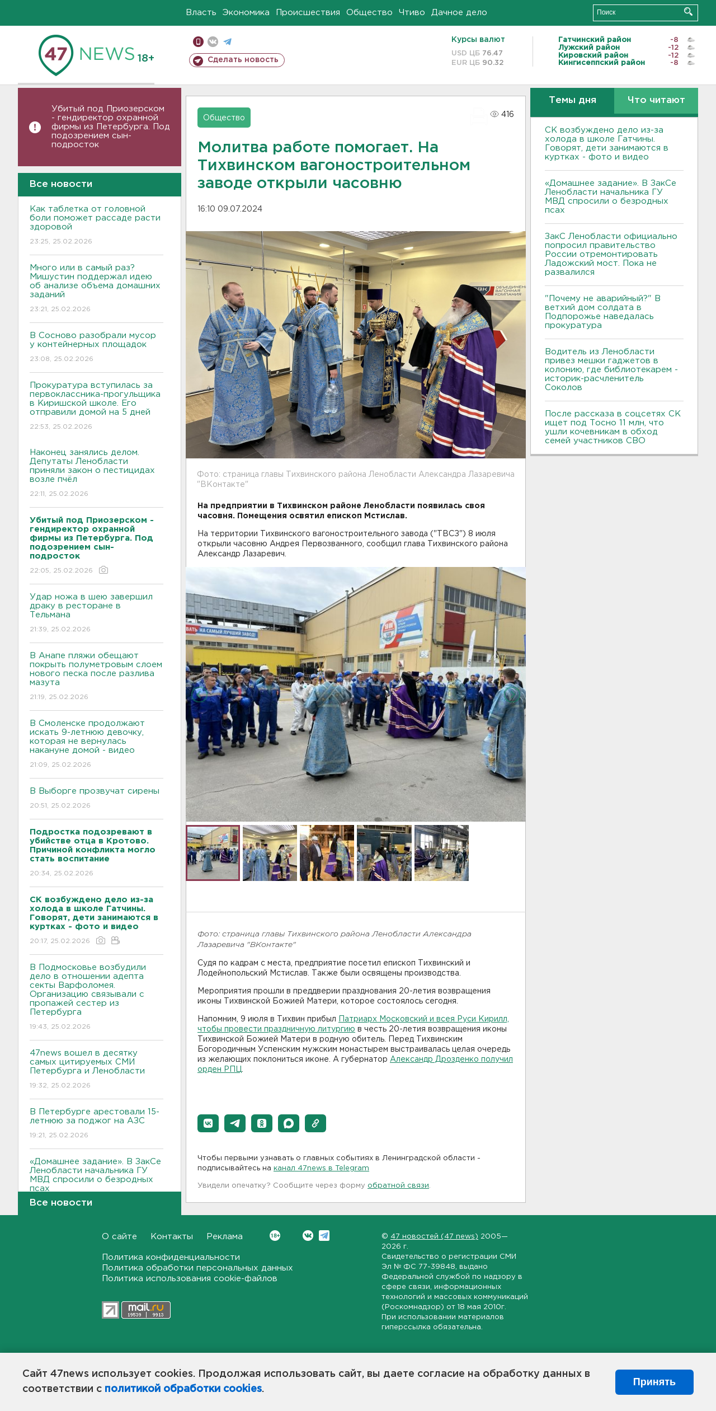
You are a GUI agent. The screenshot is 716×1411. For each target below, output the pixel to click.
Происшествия (308, 12)
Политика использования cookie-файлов (189, 1278)
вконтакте (213, 41)
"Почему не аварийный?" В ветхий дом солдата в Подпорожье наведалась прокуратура (603, 312)
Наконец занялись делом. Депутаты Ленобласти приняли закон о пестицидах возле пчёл (96, 474)
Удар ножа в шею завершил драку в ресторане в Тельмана (96, 613)
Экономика (246, 12)
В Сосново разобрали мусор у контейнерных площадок (96, 348)
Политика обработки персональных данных (197, 1268)
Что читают (656, 100)
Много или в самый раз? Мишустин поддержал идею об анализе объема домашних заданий (96, 289)
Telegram (324, 1235)
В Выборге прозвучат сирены (96, 798)
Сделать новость (243, 60)
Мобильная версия (198, 41)
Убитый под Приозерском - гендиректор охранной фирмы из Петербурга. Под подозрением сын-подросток (110, 126)
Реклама (224, 1236)
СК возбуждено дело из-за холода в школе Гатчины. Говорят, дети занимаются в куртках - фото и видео (606, 143)
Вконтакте (275, 1235)
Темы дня (572, 100)
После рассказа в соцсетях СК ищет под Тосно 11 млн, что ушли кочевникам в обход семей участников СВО (613, 427)
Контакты (171, 1236)
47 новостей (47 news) (434, 1237)
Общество (369, 12)
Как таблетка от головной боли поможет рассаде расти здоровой (96, 225)
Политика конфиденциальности (171, 1257)
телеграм (227, 41)
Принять (654, 1381)
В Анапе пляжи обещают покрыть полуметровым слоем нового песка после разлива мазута (96, 677)
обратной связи (398, 1186)
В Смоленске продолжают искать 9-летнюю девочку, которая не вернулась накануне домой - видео (96, 745)
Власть (201, 12)
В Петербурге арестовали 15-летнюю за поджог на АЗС (96, 1124)
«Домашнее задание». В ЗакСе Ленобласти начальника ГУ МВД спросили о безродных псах (96, 1183)
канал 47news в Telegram (321, 1168)
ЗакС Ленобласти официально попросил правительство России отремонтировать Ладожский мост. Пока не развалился (611, 254)
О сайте (119, 1236)
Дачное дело (459, 12)
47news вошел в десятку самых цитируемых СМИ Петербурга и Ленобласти (96, 1069)
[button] (208, 1123)
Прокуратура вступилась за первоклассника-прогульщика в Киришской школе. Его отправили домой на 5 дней (96, 407)
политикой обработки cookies (183, 1389)
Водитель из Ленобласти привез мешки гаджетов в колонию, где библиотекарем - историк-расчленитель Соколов (611, 369)
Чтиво (412, 12)
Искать (688, 11)
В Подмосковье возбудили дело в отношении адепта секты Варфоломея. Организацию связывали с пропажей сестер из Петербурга (96, 998)
